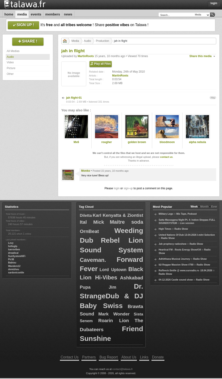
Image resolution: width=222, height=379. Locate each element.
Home (8, 14)
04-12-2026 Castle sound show (176, 279)
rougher (106, 142)
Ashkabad (131, 277)
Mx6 (76, 142)
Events (36, 14)
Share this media (200, 56)
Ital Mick (92, 222)
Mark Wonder (114, 314)
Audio (10, 56)
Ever (214, 206)
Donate (158, 357)
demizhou (13, 269)
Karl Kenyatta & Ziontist (118, 215)
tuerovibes (14, 249)
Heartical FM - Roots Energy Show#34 (180, 249)
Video (10, 62)
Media (22, 14)
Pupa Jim (98, 287)
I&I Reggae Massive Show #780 (176, 264)
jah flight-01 (74, 97)
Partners (89, 357)
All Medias (13, 51)
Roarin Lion (113, 320)
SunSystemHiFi (16, 256)
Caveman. (93, 260)
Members (52, 14)
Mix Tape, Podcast (186, 214)
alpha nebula (197, 142)
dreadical (13, 253)
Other (10, 74)
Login (213, 3)
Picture (11, 68)
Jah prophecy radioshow (172, 244)
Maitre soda (126, 222)
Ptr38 (11, 259)
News (68, 14)
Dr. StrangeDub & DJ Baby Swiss (111, 295)
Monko (85, 170)
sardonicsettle (16, 272)
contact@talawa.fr (122, 369)
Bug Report (108, 357)
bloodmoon (167, 142)
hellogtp (12, 246)
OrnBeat (89, 231)
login (117, 188)
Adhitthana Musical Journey (174, 259)
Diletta (86, 215)
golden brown (137, 142)
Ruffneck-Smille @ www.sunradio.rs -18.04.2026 (185, 270)
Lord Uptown (113, 269)
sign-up (128, 188)
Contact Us (69, 357)
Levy (10, 243)
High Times (165, 229)
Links (144, 357)
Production (102, 41)
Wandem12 (14, 266)
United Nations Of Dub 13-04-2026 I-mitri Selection (187, 235)
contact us (166, 157)
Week (194, 206)
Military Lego (166, 214)
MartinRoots (86, 56)
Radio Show (181, 229)
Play (213, 97)
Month (204, 206)
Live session (187, 223)
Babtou (12, 262)
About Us (128, 357)
